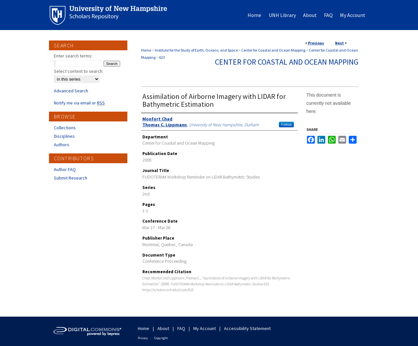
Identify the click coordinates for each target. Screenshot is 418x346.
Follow (286, 124)
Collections (65, 128)
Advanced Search (71, 91)
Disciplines (64, 136)
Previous (316, 42)
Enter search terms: (73, 56)
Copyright (161, 338)
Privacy (143, 338)
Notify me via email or (79, 103)
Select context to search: (78, 71)
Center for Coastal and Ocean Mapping (273, 50)
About (163, 328)
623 (162, 57)
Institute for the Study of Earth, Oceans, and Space (196, 50)
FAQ (181, 328)
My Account (204, 328)
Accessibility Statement (247, 328)
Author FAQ (65, 169)
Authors (61, 145)
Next (339, 42)
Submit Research (70, 178)
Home (146, 50)
